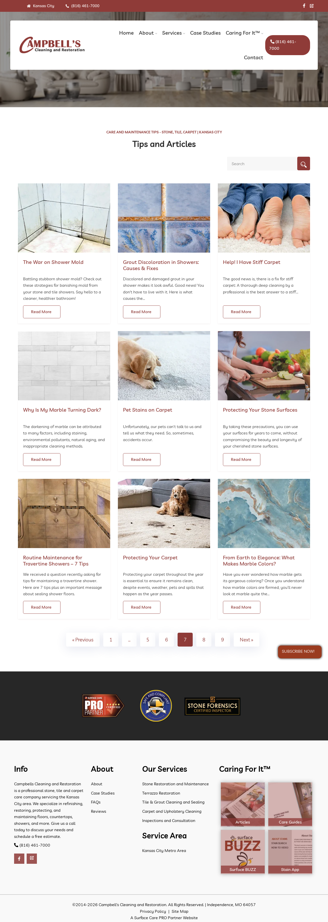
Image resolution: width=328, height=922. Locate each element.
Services (172, 32)
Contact (253, 57)
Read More (41, 311)
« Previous (83, 640)
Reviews (98, 811)
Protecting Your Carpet (150, 557)
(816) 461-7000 (82, 5)
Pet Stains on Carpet (147, 410)
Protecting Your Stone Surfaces (260, 410)
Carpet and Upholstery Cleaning (171, 811)
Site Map (180, 911)
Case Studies (205, 32)
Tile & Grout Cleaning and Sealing (173, 802)
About (146, 32)
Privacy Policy (153, 911)
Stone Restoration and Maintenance (175, 783)
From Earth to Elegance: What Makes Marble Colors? (259, 560)
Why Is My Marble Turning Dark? (62, 410)
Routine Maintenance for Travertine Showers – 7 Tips (55, 560)
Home (126, 32)
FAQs (95, 802)
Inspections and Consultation (168, 820)
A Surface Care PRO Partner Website (164, 917)
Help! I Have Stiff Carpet (251, 262)
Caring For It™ (243, 32)
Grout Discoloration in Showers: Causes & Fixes (161, 265)
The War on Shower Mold (53, 262)
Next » (246, 640)
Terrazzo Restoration (161, 793)
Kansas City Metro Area (164, 850)
